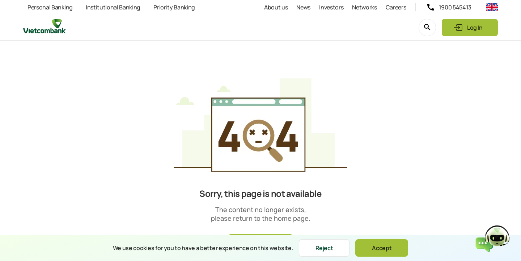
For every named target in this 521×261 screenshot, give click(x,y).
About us (276, 7)
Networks (364, 7)
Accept (381, 248)
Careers (396, 7)
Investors (331, 7)
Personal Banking (50, 7)
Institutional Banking (113, 7)
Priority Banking (174, 7)
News (303, 7)
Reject (324, 248)
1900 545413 (455, 7)
